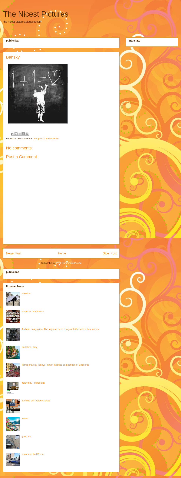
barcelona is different (32, 454)
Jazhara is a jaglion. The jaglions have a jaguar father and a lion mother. (60, 329)
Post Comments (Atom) (68, 263)
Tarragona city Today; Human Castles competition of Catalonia (55, 364)
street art (26, 293)
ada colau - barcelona (33, 382)
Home (62, 253)
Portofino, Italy (29, 347)
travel (24, 418)
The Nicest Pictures (35, 14)
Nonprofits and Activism (46, 138)
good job (26, 436)
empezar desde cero (32, 311)
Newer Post (13, 253)
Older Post (110, 253)
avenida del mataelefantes (35, 400)
